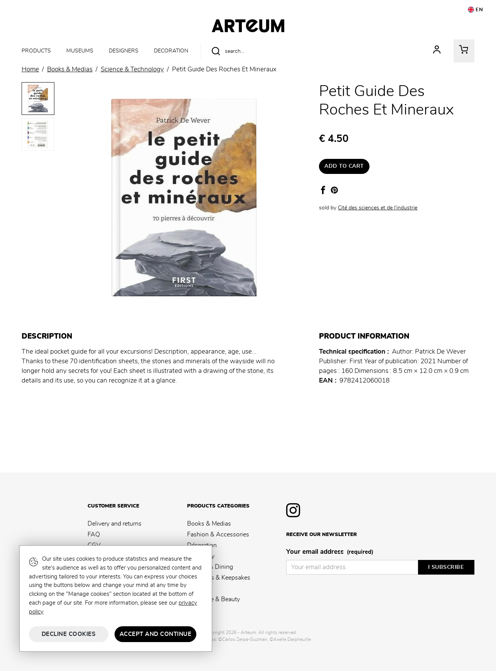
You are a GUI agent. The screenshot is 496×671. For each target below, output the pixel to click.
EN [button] (475, 10)
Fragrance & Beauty (213, 599)
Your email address (329, 552)
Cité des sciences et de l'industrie (377, 208)
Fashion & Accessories (218, 534)
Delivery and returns (115, 524)
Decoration (171, 51)
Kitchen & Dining (210, 567)
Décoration (202, 545)
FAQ (94, 534)
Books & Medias (209, 524)
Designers (123, 51)
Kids (193, 588)
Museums (79, 51)
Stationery (200, 556)
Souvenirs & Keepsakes (218, 578)
